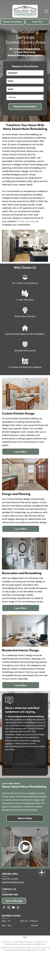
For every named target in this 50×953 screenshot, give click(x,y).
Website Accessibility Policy (35, 944)
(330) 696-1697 (10, 894)
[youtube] (13, 907)
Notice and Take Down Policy (15, 944)
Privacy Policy (6, 942)
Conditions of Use (41, 942)
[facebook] (4, 907)
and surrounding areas (13, 882)
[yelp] (18, 907)
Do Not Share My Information (23, 942)
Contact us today (26, 221)
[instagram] (9, 907)
